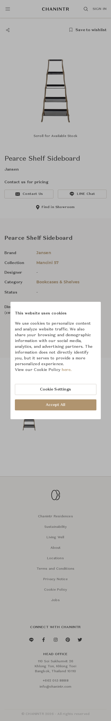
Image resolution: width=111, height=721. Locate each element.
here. (67, 370)
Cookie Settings (55, 389)
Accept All (56, 405)
